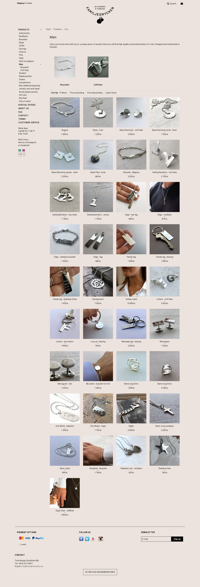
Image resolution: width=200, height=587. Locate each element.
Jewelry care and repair (29, 89)
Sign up (177, 539)
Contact (23, 115)
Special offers (27, 105)
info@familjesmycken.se (32, 566)
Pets (21, 55)
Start (48, 29)
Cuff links (24, 70)
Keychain (23, 98)
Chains (22, 79)
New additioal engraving (29, 85)
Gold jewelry (24, 33)
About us (23, 108)
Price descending (94, 93)
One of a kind (25, 101)
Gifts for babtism (26, 61)
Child (21, 58)
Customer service (28, 122)
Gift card (23, 95)
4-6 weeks (24, 3)
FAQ (20, 112)
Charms (22, 52)
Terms (22, 119)
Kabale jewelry (25, 76)
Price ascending (77, 93)
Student (22, 73)
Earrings (22, 49)
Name (64, 93)
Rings (21, 42)
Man (30, 64)
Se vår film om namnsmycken (100, 572)
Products (30, 30)
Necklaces (23, 36)
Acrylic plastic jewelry (28, 92)
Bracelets (23, 39)
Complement (25, 82)
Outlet (21, 45)
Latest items (111, 93)
